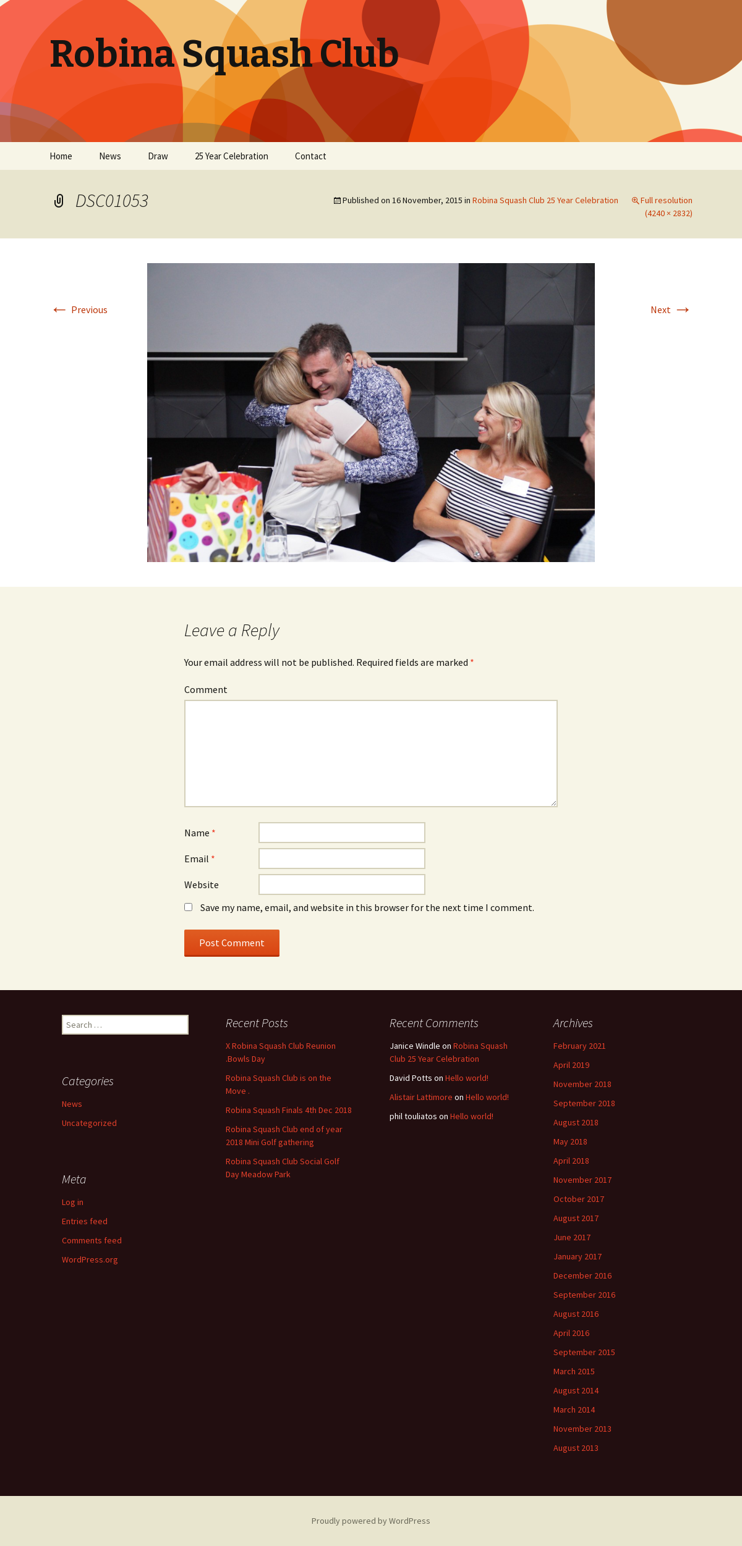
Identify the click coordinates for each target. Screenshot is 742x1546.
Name (200, 832)
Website (201, 884)
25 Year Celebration (231, 156)
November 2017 (582, 1179)
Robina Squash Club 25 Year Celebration (545, 200)
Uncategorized (89, 1122)
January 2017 (577, 1256)
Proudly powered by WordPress (371, 1520)
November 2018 (582, 1084)
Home (60, 156)
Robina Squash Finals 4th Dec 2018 (289, 1109)
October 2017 (578, 1198)
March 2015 (574, 1371)
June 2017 (572, 1237)
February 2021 (579, 1045)
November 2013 (582, 1428)
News (110, 156)
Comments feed (92, 1240)
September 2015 (584, 1352)
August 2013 (576, 1447)
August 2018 (576, 1122)
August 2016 (576, 1313)
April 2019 (571, 1064)
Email (199, 858)
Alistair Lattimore (421, 1097)
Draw (158, 156)
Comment (206, 689)
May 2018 (570, 1141)
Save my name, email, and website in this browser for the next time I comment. (367, 907)
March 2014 (574, 1409)
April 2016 (571, 1332)
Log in (72, 1202)
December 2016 (582, 1275)
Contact (310, 156)
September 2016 (584, 1294)
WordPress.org (90, 1259)
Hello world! (466, 1077)
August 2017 (576, 1218)
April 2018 (571, 1160)
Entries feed (85, 1221)
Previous (78, 309)
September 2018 (584, 1103)
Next (671, 309)
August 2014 (576, 1390)
